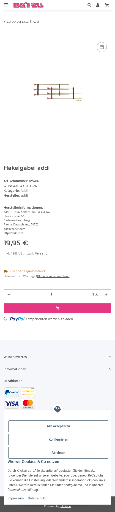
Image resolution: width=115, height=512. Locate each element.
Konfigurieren (58, 439)
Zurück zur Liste (17, 21)
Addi (24, 190)
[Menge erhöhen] (106, 294)
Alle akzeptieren (58, 426)
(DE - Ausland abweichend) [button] (53, 276)
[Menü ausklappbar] (6, 3)
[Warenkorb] (106, 5)
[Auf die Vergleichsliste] (102, 47)
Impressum (16, 498)
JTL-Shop (65, 506)
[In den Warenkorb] (7, 35)
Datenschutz (37, 498)
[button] (89, 5)
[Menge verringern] (9, 294)
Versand (41, 253)
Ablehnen (58, 453)
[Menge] (51, 294)
